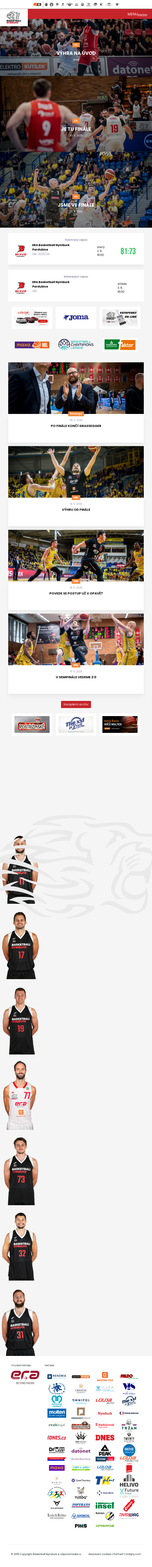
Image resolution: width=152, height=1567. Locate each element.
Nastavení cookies (100, 1554)
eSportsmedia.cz (70, 1554)
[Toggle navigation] (137, 14)
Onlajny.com (133, 1554)
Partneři (118, 1554)
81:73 (128, 251)
